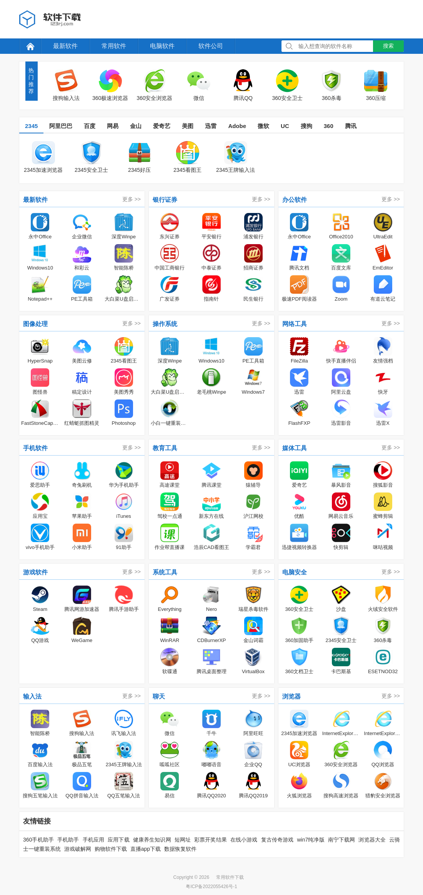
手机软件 (35, 448)
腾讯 (350, 126)
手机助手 (68, 840)
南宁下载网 (341, 840)
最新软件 (65, 46)
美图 (187, 126)
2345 (31, 126)
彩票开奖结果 (210, 840)
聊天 (159, 696)
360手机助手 (38, 840)
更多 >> (131, 199)
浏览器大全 (372, 840)
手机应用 (94, 840)
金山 (136, 126)
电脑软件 (162, 46)
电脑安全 (294, 572)
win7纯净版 (310, 840)
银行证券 (165, 199)
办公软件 (294, 199)
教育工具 (165, 448)
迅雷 (210, 126)
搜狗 (306, 126)
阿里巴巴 (60, 126)
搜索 (388, 46)
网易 (112, 126)
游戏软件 (35, 572)
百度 (89, 126)
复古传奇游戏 (277, 840)
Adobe (237, 126)
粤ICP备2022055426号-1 (211, 886)
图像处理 (35, 324)
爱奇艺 (161, 126)
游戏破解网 (77, 849)
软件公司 (210, 46)
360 (328, 126)
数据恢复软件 (180, 849)
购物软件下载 (111, 849)
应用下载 (119, 840)
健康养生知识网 (152, 840)
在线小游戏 (244, 840)
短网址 (183, 840)
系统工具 (165, 572)
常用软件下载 (230, 877)
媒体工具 (294, 448)
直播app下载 (145, 849)
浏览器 (291, 696)
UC (285, 126)
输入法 (32, 696)
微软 (263, 126)
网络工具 (294, 324)
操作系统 (165, 324)
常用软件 (114, 46)
